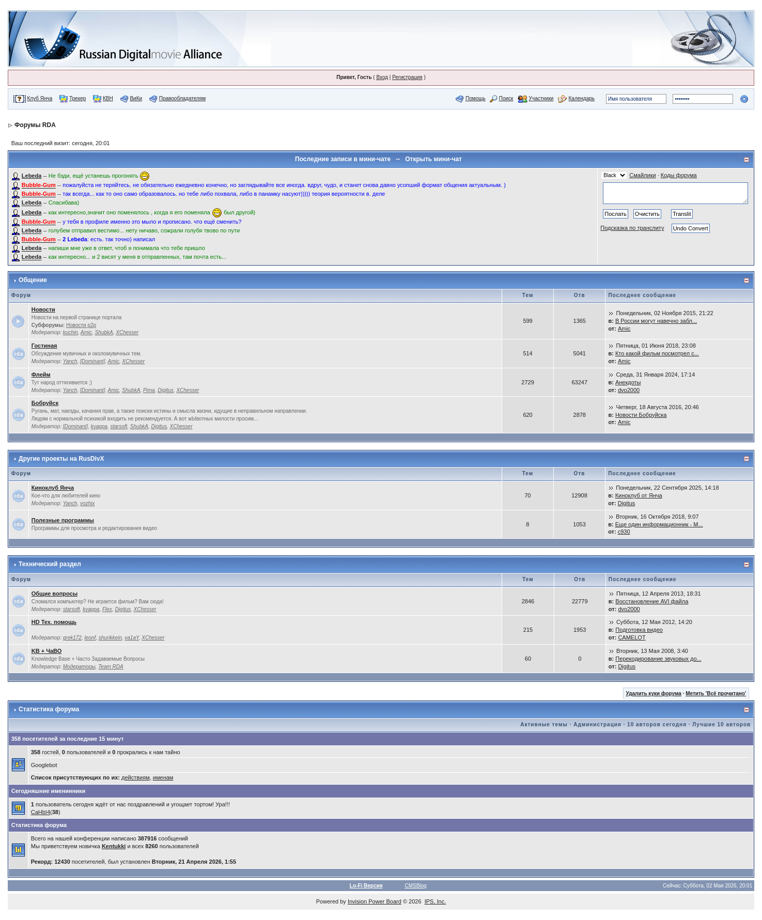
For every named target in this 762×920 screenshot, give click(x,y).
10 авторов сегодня (657, 724)
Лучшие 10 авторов (721, 724)
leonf (90, 638)
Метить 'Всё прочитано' (716, 693)
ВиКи (136, 98)
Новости (43, 309)
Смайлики (642, 175)
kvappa (99, 426)
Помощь (475, 98)
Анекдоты (628, 382)
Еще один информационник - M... (659, 524)
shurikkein (110, 638)
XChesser (127, 332)
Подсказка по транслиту (632, 228)
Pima (149, 390)
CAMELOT (631, 637)
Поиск (506, 98)
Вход (382, 77)
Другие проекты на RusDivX (61, 458)
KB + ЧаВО (47, 651)
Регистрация (407, 77)
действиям (135, 777)
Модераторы (79, 666)
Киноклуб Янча (53, 488)
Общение (33, 280)
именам (163, 777)
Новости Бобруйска (641, 415)
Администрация (597, 724)
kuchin (70, 332)
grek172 (72, 638)
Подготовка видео (639, 630)
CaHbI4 (40, 812)
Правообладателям (182, 98)
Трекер (77, 98)
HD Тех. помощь (54, 622)
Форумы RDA (35, 125)
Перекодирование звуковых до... (658, 659)
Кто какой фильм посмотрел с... (657, 353)
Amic (86, 332)
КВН (108, 98)
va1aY (131, 638)
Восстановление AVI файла (651, 601)
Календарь (582, 98)
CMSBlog (415, 885)
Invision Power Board (374, 901)
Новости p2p (81, 325)
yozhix (87, 503)
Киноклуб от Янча (638, 495)
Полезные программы (63, 520)
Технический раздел (50, 564)
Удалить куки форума (653, 693)
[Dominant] (92, 361)
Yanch (70, 361)
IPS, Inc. (435, 901)
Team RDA (110, 666)
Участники (541, 98)
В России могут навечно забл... (656, 321)
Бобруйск (45, 403)
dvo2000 (629, 390)
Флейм (41, 374)
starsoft (119, 426)
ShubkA (104, 332)
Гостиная (44, 345)
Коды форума (679, 175)
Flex (107, 609)
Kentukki (114, 846)
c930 (624, 531)
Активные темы (544, 724)
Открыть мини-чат (433, 159)
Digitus (166, 390)
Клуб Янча (40, 98)
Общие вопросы (54, 593)
